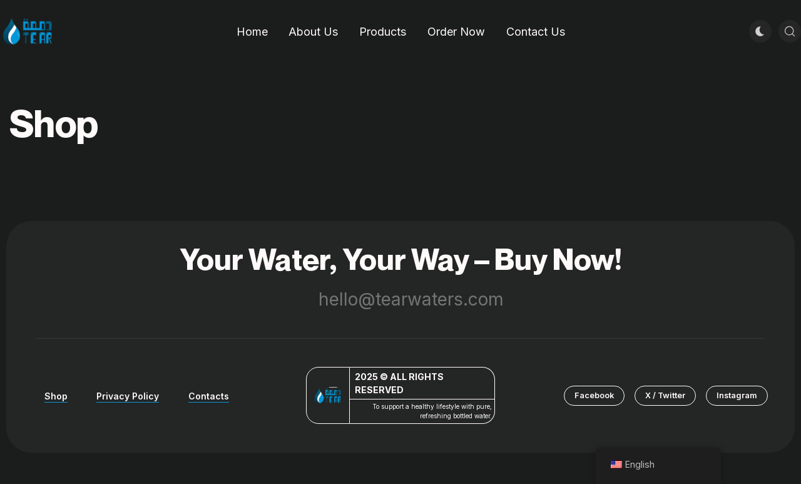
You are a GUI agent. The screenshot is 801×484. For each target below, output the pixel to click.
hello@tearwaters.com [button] (400, 299)
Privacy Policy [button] (127, 396)
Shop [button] (56, 396)
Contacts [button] (208, 396)
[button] (594, 396)
